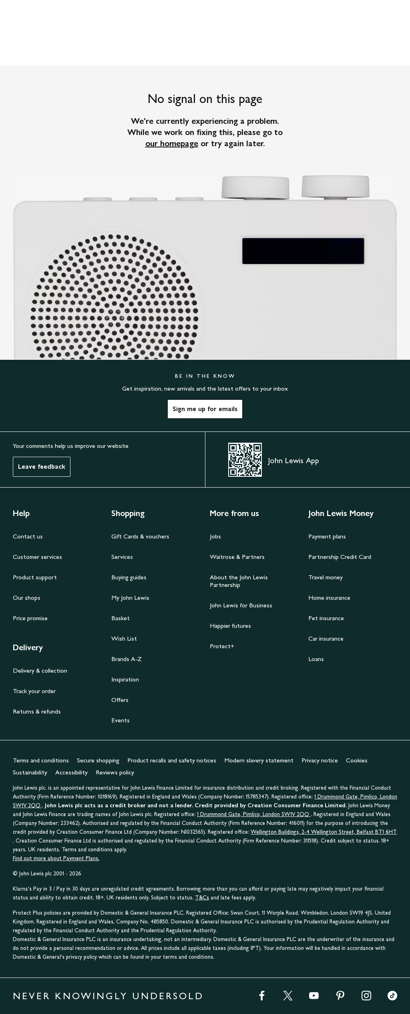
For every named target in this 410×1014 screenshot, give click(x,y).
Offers (120, 700)
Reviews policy (115, 772)
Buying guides (129, 577)
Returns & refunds (37, 711)
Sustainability (30, 772)
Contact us (28, 536)
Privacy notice (319, 760)
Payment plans (327, 536)
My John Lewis (130, 597)
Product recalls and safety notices (171, 760)
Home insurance (329, 597)
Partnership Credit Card (339, 556)
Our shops (26, 597)
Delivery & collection (40, 670)
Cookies (357, 760)
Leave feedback (41, 466)
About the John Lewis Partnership (239, 581)
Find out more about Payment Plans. (56, 858)
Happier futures (230, 625)
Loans (316, 659)
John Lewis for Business (241, 605)
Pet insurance (326, 618)
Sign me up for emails (205, 409)
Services (122, 556)
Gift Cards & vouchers (140, 536)
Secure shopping (98, 760)
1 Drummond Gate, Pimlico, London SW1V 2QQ (254, 814)
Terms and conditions (41, 760)
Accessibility (71, 772)
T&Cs (202, 897)
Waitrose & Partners (237, 556)
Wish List (124, 638)
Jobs (215, 536)
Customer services (37, 556)
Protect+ (222, 646)
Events (120, 720)
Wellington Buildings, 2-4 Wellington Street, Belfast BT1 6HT (324, 832)
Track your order (34, 691)
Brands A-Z (126, 659)
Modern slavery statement (258, 760)
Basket (120, 618)
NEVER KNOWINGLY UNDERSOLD (108, 996)
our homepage (171, 143)
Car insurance (326, 638)
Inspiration (125, 679)
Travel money (325, 577)
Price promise (30, 618)
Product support (35, 577)
